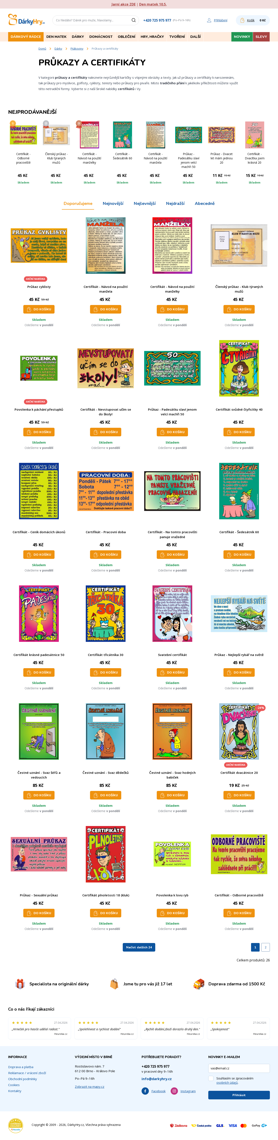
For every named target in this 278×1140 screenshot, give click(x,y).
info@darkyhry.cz (157, 1078)
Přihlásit (239, 1095)
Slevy (261, 36)
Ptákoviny (77, 48)
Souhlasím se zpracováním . (234, 1080)
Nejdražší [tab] (175, 203)
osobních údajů (227, 1083)
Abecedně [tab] (205, 203)
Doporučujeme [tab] (78, 203)
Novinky (242, 36)
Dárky (58, 48)
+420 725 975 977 (157, 20)
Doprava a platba (20, 1067)
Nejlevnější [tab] (145, 203)
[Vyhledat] (135, 20)
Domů (42, 48)
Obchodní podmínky (22, 1079)
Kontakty (14, 1091)
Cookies (14, 1085)
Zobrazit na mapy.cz (89, 1086)
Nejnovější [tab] (113, 203)
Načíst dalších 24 (139, 947)
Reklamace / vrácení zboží (27, 1073)
